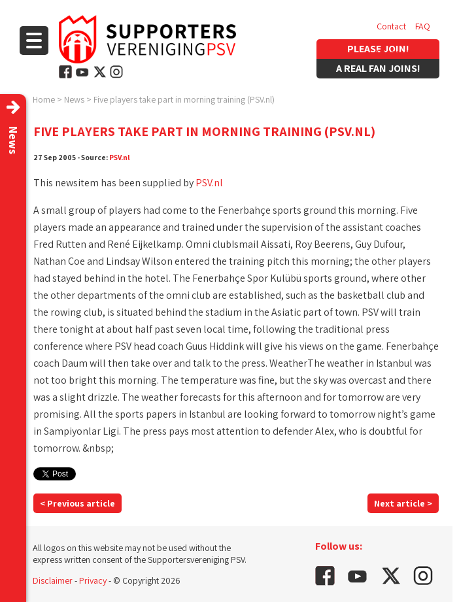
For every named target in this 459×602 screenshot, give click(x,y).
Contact (391, 26)
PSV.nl (119, 157)
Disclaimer (53, 580)
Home (44, 99)
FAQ (422, 26)
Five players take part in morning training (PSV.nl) (184, 99)
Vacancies (396, 52)
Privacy (93, 580)
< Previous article (77, 503)
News (74, 99)
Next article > (403, 503)
